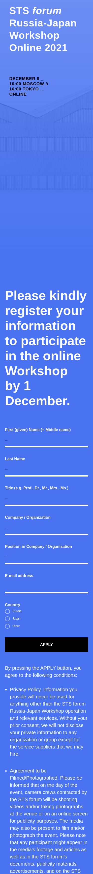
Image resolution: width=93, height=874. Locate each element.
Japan (13, 618)
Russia (13, 611)
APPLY (46, 645)
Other (12, 626)
